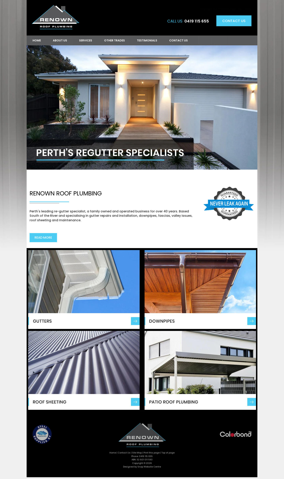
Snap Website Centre (149, 467)
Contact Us (234, 21)
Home (36, 40)
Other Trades (114, 40)
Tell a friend (244, 5)
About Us (60, 40)
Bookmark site (208, 5)
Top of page (168, 453)
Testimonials (147, 40)
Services (85, 40)
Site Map (137, 453)
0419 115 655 (196, 21)
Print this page (227, 5)
